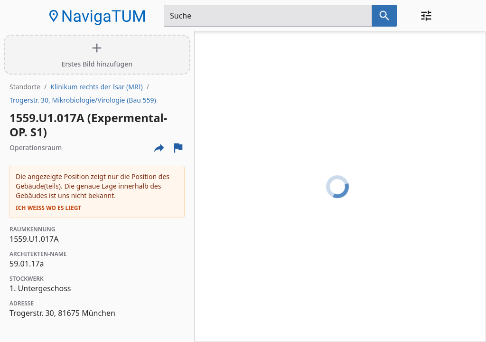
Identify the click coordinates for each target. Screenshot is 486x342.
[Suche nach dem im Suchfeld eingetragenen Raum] (384, 16)
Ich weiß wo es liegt (48, 208)
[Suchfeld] (268, 15)
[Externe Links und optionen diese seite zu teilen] (159, 147)
